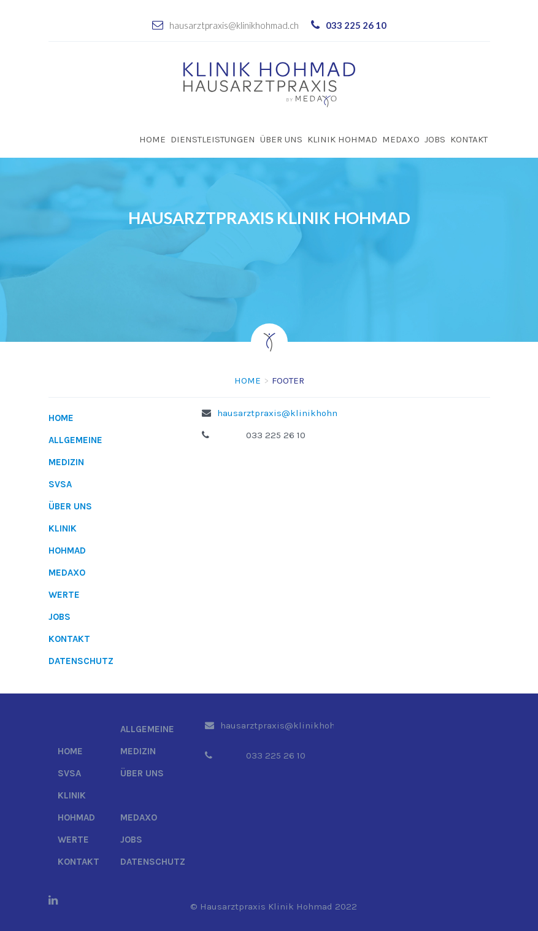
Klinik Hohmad (342, 139)
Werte (64, 594)
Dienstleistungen (213, 139)
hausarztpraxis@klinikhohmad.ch (234, 25)
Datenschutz (80, 660)
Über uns (281, 139)
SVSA (60, 484)
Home (152, 139)
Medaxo (401, 139)
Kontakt (469, 139)
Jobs (435, 139)
